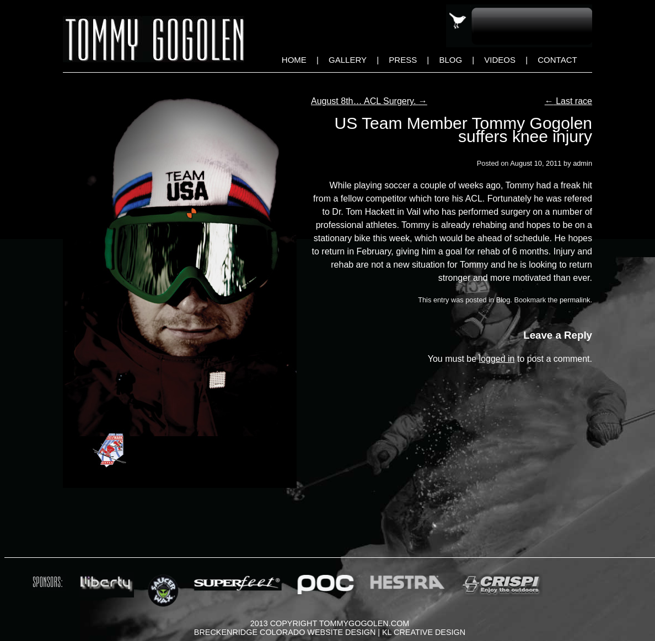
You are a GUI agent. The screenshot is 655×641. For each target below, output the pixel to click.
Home (294, 59)
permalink (575, 300)
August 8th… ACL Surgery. (369, 101)
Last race (568, 101)
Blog (450, 59)
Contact (557, 59)
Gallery (348, 59)
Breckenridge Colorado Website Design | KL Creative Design (329, 632)
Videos (500, 59)
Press (403, 59)
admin (582, 163)
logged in (497, 358)
